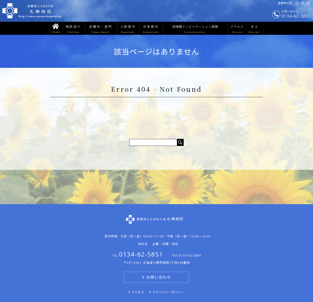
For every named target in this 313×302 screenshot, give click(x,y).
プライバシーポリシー (168, 292)
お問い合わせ (158, 277)
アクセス (138, 292)
